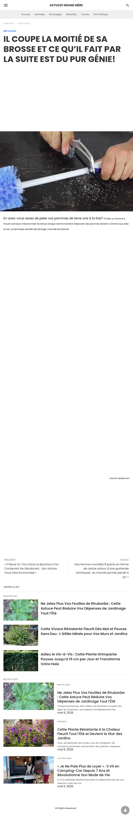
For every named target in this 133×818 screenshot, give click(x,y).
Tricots (85, 14)
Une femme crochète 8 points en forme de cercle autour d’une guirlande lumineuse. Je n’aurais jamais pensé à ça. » (101, 570)
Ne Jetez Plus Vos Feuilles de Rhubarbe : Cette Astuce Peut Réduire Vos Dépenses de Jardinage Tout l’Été (83, 608)
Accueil (25, 14)
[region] (66, 94)
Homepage (8, 23)
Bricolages (55, 14)
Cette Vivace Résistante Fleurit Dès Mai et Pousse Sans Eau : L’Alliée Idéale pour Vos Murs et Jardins (84, 631)
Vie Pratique (101, 14)
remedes (39, 14)
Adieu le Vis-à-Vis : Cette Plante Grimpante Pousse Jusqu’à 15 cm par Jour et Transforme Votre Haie (80, 659)
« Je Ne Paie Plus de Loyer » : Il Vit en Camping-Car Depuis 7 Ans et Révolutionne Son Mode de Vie (88, 770)
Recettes (71, 14)
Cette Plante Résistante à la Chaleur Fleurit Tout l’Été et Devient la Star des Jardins (89, 734)
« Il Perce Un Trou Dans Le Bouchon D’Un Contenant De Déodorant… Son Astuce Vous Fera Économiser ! (31, 568)
